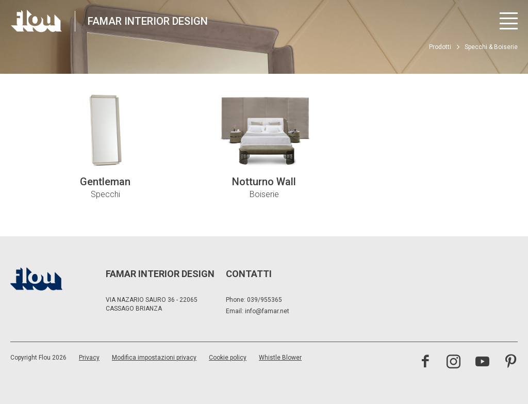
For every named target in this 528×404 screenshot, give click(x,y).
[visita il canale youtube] (482, 362)
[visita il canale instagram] (453, 362)
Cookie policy (227, 357)
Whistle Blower (280, 357)
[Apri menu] (509, 21)
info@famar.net (267, 311)
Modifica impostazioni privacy (154, 357)
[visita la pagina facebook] (425, 362)
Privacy (89, 357)
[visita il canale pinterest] (511, 362)
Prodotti (440, 47)
